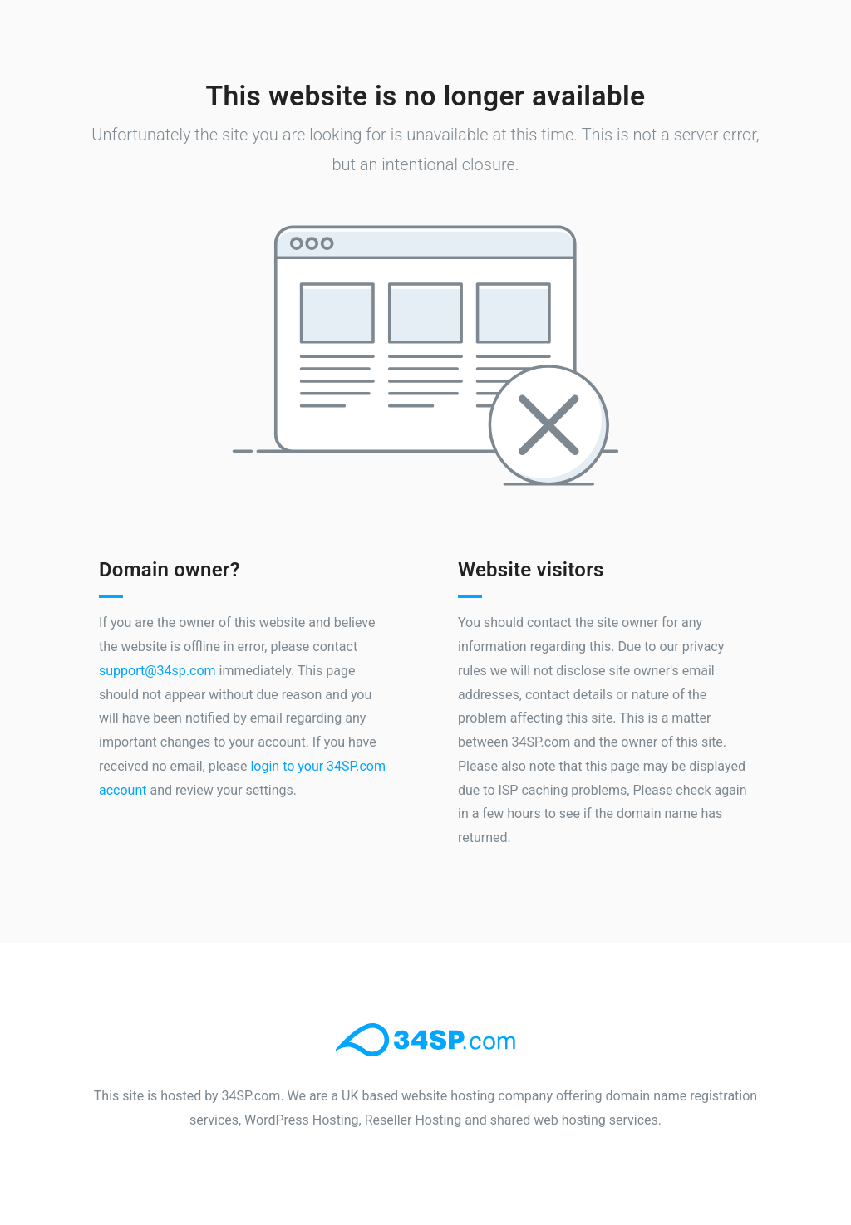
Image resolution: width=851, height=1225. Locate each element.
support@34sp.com (157, 671)
